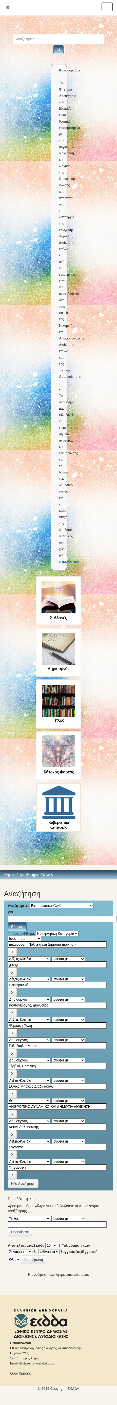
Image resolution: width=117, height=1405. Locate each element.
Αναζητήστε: (18, 906)
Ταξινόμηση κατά (76, 1245)
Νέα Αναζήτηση (23, 1184)
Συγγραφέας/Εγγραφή (79, 1252)
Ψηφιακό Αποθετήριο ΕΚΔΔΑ (28, 875)
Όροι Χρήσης (20, 1373)
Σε (35, 1252)
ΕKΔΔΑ (73, 1389)
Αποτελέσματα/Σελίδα (26, 1245)
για (10, 912)
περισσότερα (69, 561)
